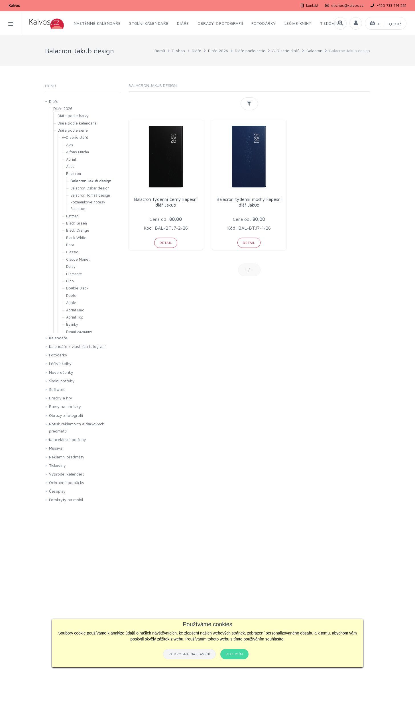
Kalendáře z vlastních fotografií (77, 346)
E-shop (178, 50)
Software (57, 389)
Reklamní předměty (66, 456)
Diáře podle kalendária (77, 123)
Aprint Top (75, 317)
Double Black (77, 288)
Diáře (196, 50)
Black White (76, 237)
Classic (72, 252)
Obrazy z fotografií (66, 415)
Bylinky (72, 324)
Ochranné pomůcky (66, 482)
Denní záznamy (79, 331)
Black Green (76, 223)
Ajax (69, 144)
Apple (71, 302)
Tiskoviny (57, 465)
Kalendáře (58, 337)
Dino (70, 281)
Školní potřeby (62, 380)
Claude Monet (77, 259)
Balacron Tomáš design (90, 195)
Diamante (74, 274)
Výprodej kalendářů (67, 474)
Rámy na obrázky (65, 406)
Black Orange (77, 230)
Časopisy (57, 491)
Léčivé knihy (60, 363)
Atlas (70, 166)
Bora (70, 244)
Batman (72, 216)
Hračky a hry (60, 397)
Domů (159, 50)
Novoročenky (61, 372)
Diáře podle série (250, 50)
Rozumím (234, 654)
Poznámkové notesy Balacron (87, 205)
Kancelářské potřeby (67, 439)
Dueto (71, 295)
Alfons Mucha (77, 152)
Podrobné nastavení (189, 654)
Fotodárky (58, 354)
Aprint (71, 159)
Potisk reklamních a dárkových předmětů (76, 427)
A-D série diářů (286, 50)
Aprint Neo (75, 310)
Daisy (71, 266)
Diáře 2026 (218, 50)
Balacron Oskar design (89, 188)
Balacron (314, 50)
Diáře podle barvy (73, 115)
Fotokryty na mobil (66, 499)
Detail (166, 242)
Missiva (55, 448)
